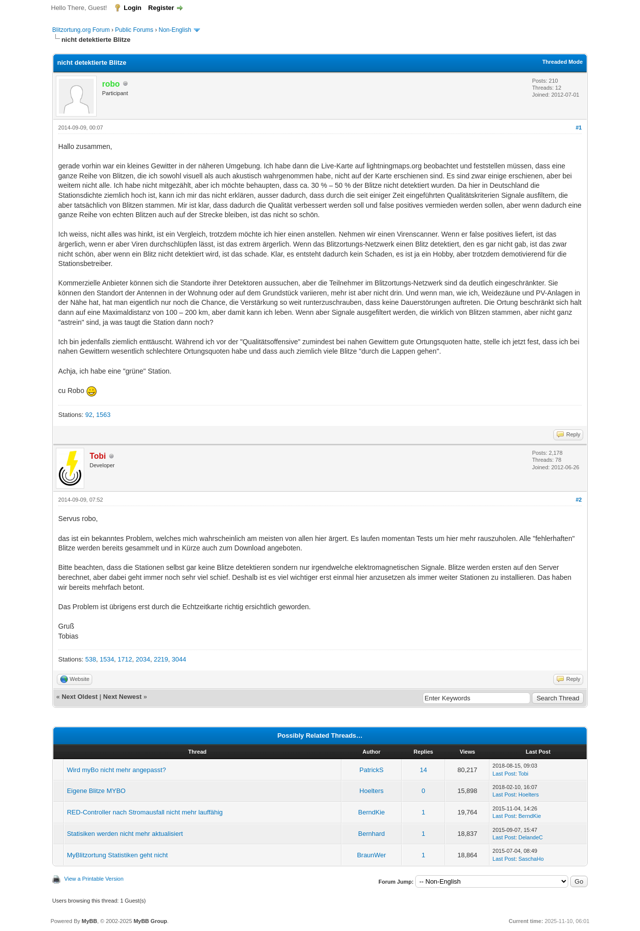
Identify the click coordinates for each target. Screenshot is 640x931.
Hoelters (371, 791)
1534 (107, 659)
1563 (103, 414)
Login (132, 7)
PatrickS (371, 770)
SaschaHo (531, 859)
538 (90, 659)
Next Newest (122, 696)
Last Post (503, 774)
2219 (161, 659)
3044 (179, 659)
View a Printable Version (94, 879)
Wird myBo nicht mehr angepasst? (116, 770)
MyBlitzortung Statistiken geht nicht (117, 855)
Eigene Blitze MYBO (96, 791)
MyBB (89, 921)
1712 (125, 659)
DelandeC (530, 837)
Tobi (523, 774)
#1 (579, 128)
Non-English (176, 29)
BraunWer (371, 855)
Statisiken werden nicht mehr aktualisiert (125, 833)
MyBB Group (150, 921)
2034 (143, 659)
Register (161, 7)
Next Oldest (80, 696)
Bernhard (371, 833)
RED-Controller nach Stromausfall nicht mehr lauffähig (145, 812)
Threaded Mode (562, 62)
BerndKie (371, 812)
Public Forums (134, 29)
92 (88, 414)
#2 (579, 500)
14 (423, 770)
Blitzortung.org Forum (81, 29)
